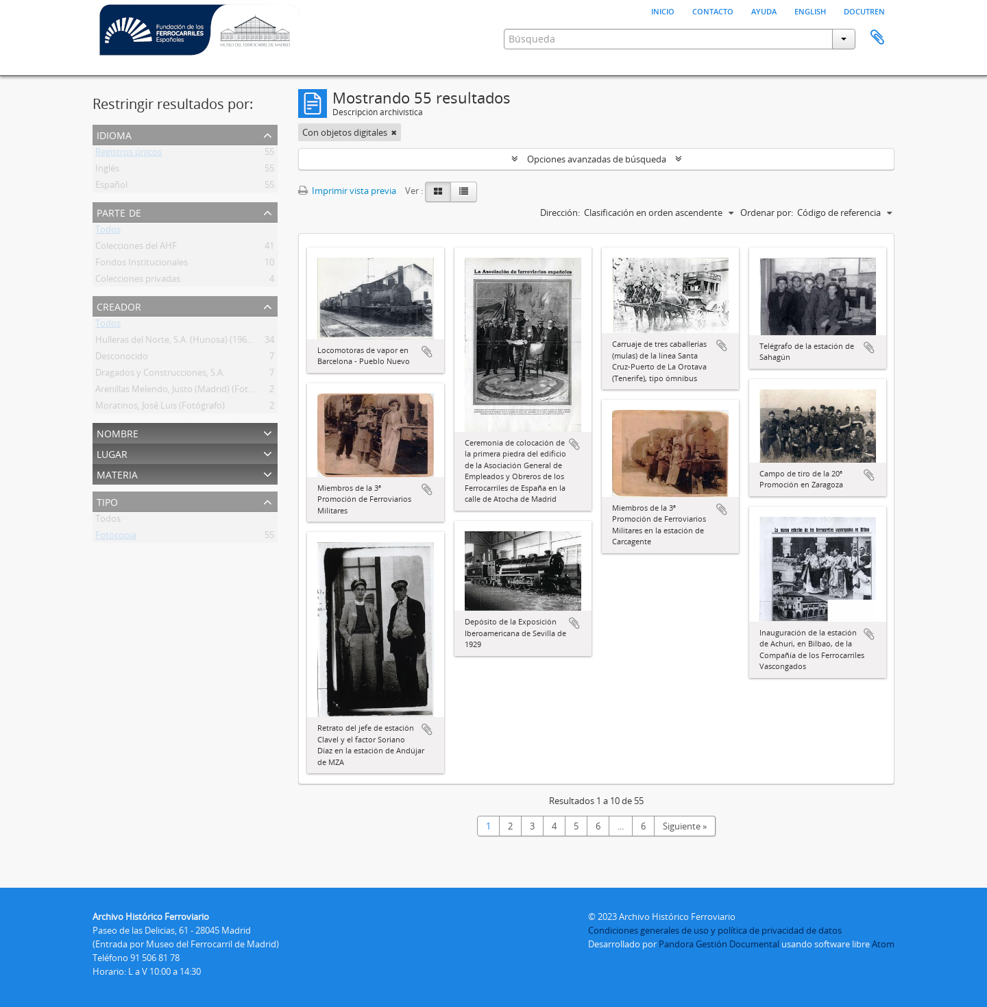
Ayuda (764, 10)
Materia (117, 473)
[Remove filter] (394, 132)
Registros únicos (128, 154)
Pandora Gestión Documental (719, 944)
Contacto (712, 10)
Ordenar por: (766, 212)
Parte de (119, 211)
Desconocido (121, 358)
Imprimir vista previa (347, 190)
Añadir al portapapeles (427, 352)
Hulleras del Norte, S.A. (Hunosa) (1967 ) (175, 342)
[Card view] (438, 192)
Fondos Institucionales (141, 264)
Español (111, 187)
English (810, 10)
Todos (108, 232)
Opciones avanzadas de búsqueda (596, 159)
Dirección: (560, 212)
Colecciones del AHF (136, 248)
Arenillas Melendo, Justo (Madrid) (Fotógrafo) (186, 391)
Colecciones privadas (137, 281)
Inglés (107, 171)
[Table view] (463, 192)
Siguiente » (685, 826)
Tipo (107, 501)
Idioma (114, 134)
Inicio (662, 10)
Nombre (117, 432)
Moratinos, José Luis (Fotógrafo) (160, 408)
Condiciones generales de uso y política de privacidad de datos (715, 930)
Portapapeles (877, 38)
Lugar (112, 453)
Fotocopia (115, 537)
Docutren (864, 10)
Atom (883, 944)
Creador (119, 305)
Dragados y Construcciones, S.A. (160, 375)
